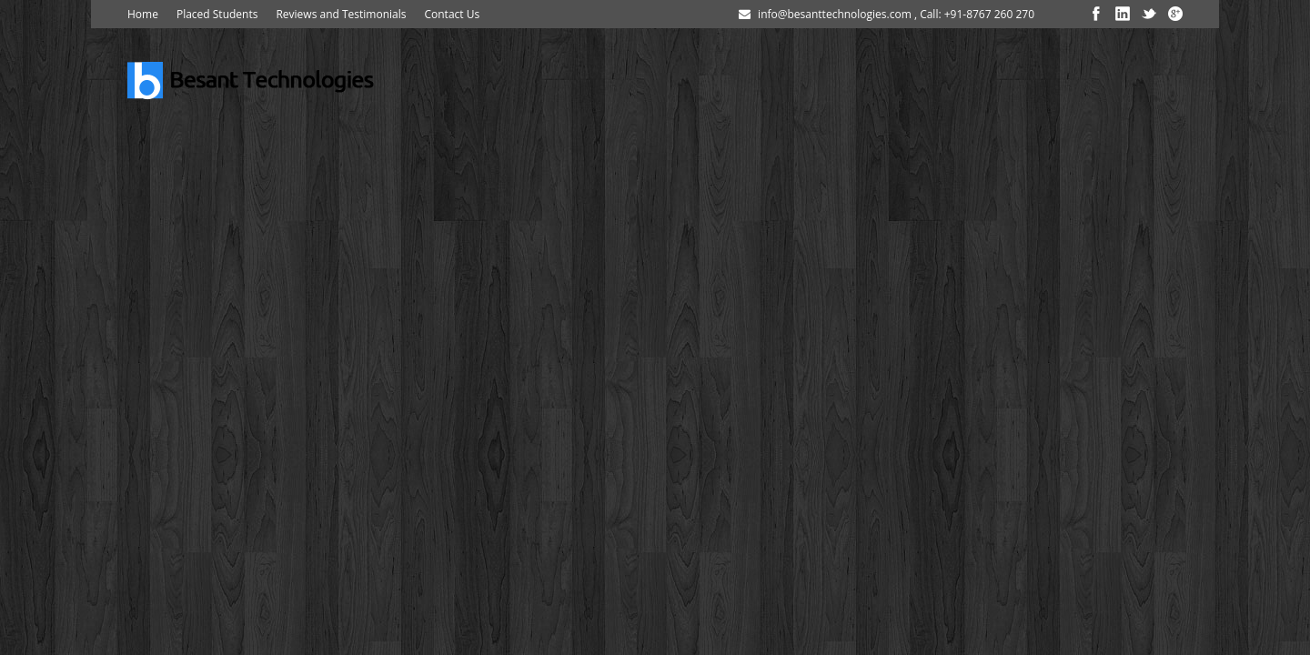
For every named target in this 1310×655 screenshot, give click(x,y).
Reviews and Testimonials (341, 14)
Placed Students (217, 14)
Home (142, 14)
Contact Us (451, 14)
